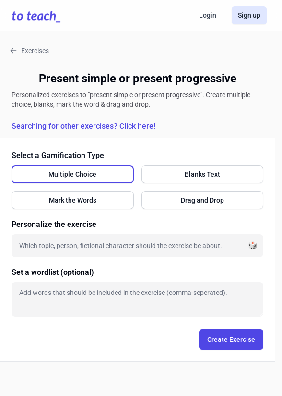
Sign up (249, 15)
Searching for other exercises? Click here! (83, 126)
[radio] (73, 174)
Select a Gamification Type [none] (58, 155)
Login (207, 15)
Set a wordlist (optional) (53, 272)
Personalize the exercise (54, 224)
